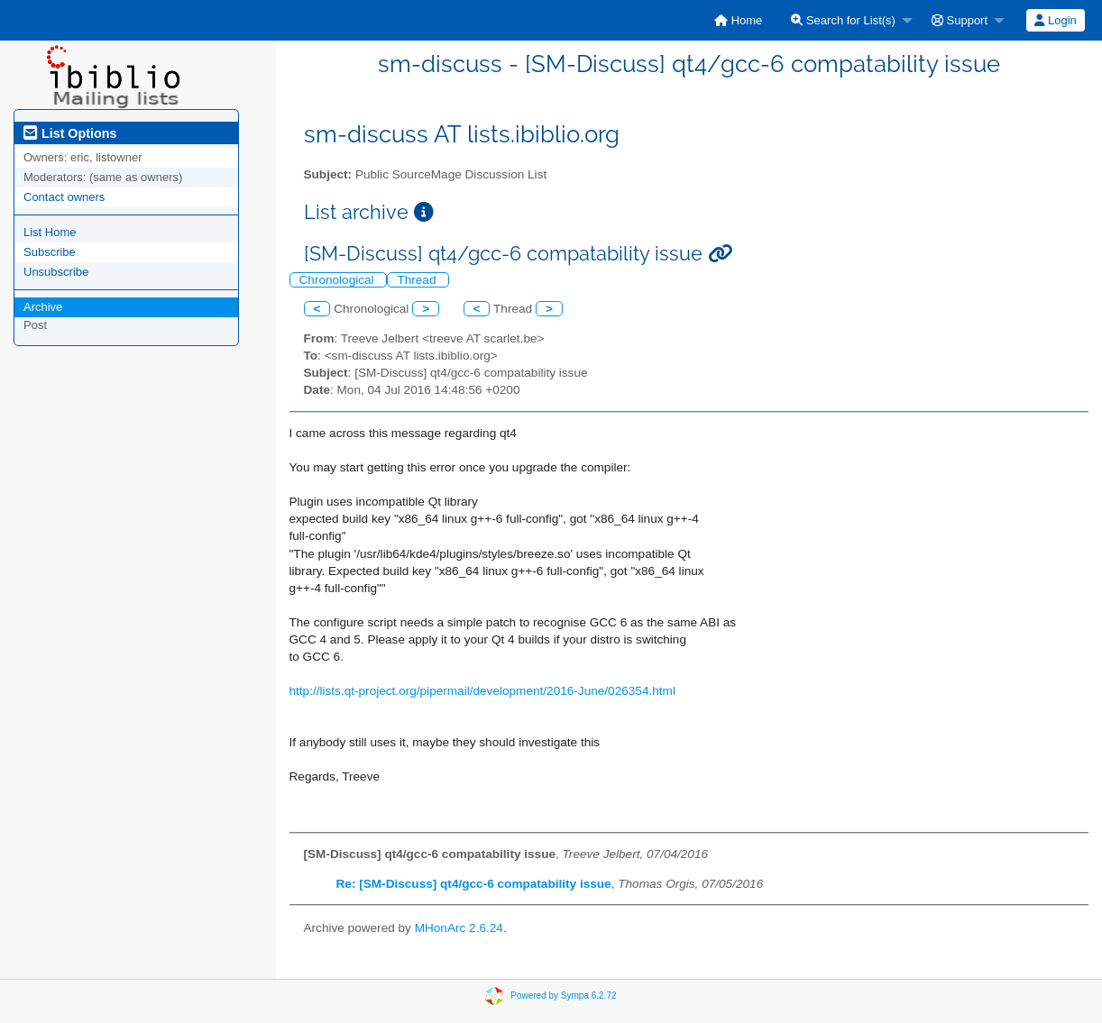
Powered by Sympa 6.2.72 (563, 995)
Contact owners (64, 197)
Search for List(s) (843, 20)
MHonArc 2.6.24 (459, 928)
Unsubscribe (55, 272)
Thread (418, 280)
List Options (69, 133)
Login (1055, 20)
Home (738, 20)
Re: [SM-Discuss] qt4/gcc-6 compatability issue (473, 884)
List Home (50, 232)
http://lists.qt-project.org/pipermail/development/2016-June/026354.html (482, 691)
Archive (42, 307)
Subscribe (49, 252)
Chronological (338, 280)
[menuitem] (738, 20)
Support (959, 20)
